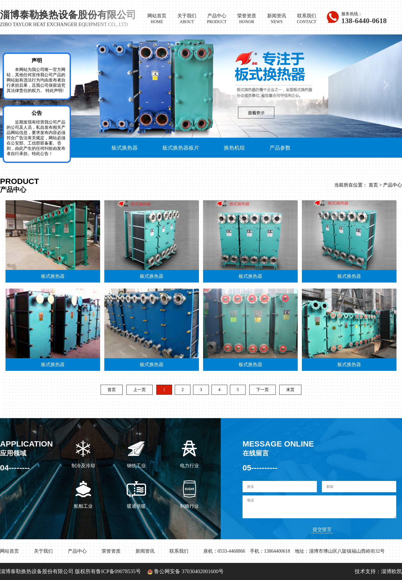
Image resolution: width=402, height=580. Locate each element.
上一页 (139, 389)
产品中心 (392, 185)
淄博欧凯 (391, 571)
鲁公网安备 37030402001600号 (183, 571)
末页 (290, 389)
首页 (373, 185)
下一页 (262, 389)
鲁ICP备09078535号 (118, 571)
